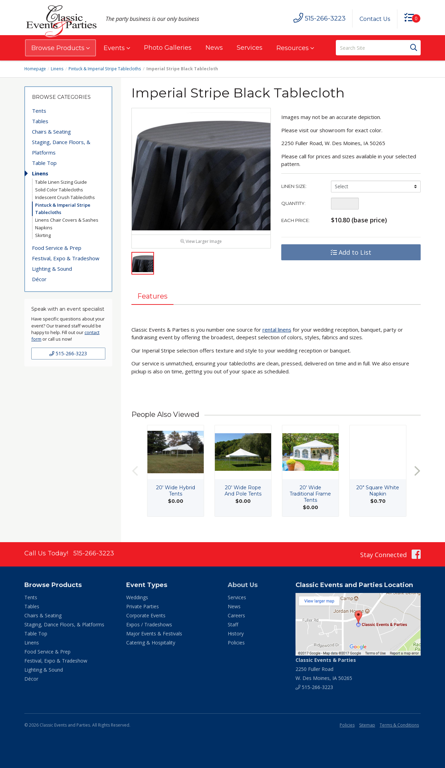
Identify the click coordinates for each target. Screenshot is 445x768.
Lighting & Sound (52, 268)
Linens (57, 69)
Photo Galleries (168, 48)
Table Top (44, 162)
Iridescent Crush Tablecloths (65, 197)
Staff (233, 624)
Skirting (43, 235)
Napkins (43, 227)
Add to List (351, 252)
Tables (40, 121)
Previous (134, 473)
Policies (236, 642)
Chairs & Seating (51, 131)
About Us (243, 585)
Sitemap (367, 725)
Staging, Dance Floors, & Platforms (61, 147)
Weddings (137, 597)
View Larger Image (201, 244)
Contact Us (374, 19)
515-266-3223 (68, 353)
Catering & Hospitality (150, 642)
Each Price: (295, 220)
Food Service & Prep (56, 247)
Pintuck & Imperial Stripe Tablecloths (105, 69)
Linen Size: (294, 186)
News (214, 48)
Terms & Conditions (399, 725)
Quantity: (293, 203)
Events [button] (117, 48)
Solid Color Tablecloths (59, 190)
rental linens (276, 332)
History (236, 633)
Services (249, 48)
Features (153, 299)
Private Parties (142, 606)
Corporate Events (145, 615)
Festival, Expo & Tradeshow (65, 258)
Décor (39, 279)
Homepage (35, 69)
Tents (39, 110)
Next (417, 473)
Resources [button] (295, 48)
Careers (236, 615)
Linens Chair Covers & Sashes (66, 220)
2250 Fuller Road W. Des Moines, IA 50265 (326, 669)
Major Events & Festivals (154, 633)
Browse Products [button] (60, 48)
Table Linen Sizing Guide (61, 182)
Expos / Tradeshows (149, 624)
